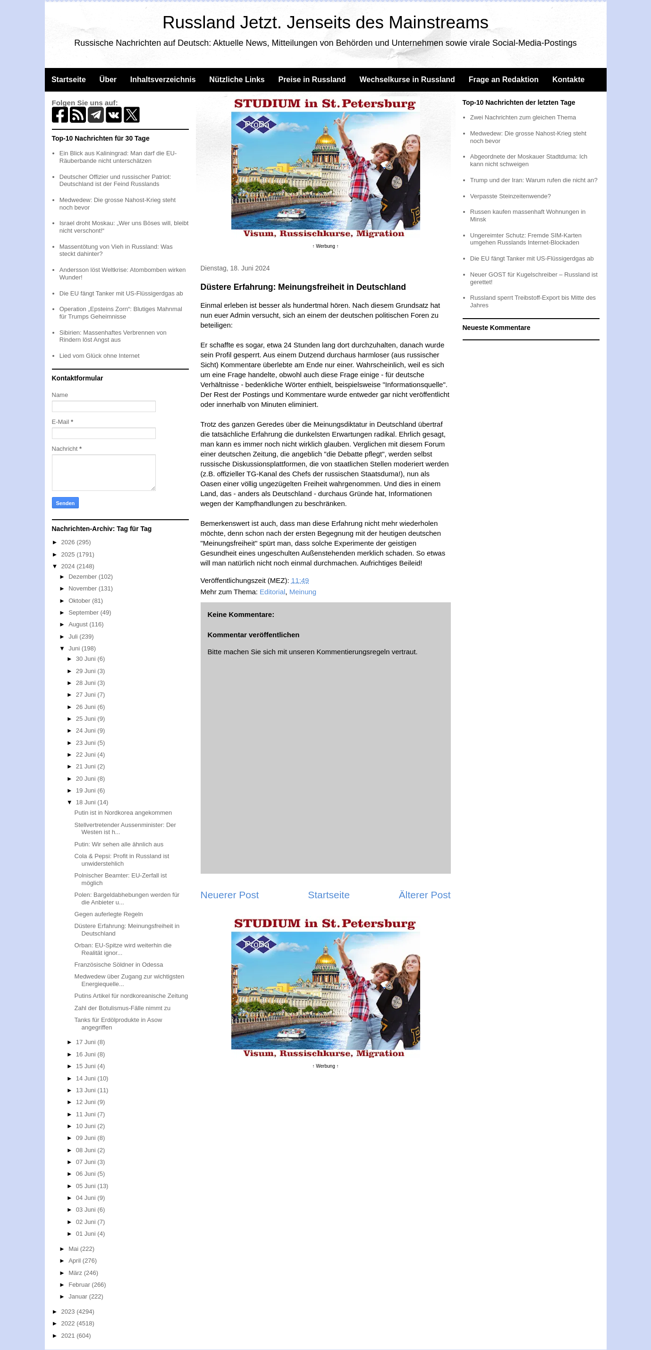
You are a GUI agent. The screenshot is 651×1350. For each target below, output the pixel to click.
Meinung (303, 592)
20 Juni (87, 778)
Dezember (83, 576)
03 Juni (87, 1209)
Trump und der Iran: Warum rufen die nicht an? (534, 180)
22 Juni (87, 754)
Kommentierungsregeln (352, 652)
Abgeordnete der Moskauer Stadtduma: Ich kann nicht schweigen (529, 160)
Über (108, 80)
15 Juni (87, 1066)
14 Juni (87, 1078)
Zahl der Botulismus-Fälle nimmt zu (123, 1008)
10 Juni (87, 1126)
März (76, 1272)
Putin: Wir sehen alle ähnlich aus (119, 844)
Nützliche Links (236, 80)
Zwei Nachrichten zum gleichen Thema (523, 117)
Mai (74, 1248)
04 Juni (87, 1197)
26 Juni (87, 706)
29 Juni (87, 671)
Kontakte (568, 80)
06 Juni (87, 1173)
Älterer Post (425, 894)
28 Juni (87, 682)
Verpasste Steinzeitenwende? (510, 196)
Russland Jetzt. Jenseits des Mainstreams (325, 22)
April (75, 1260)
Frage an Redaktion (504, 80)
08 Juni (87, 1150)
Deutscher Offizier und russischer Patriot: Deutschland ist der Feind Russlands (115, 180)
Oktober (80, 600)
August (78, 624)
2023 (69, 1311)
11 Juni (87, 1114)
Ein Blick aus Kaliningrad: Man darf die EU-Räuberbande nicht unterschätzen (118, 157)
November (83, 588)
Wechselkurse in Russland (407, 80)
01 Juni (87, 1233)
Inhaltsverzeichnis (163, 80)
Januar (78, 1296)
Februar (80, 1284)
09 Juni (87, 1137)
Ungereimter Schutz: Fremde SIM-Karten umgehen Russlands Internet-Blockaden (526, 239)
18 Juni (87, 802)
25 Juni (87, 718)
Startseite (68, 80)
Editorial (272, 592)
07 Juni (87, 1161)
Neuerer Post (230, 894)
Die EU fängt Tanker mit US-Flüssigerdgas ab (121, 293)
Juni (74, 648)
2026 (69, 542)
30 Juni (87, 658)
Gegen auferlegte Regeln (109, 914)
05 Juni (87, 1186)
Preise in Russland (312, 80)
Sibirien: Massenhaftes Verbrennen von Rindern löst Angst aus (113, 336)
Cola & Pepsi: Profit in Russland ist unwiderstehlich (122, 859)
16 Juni (87, 1054)
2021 (69, 1335)
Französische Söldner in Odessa (119, 964)
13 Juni (87, 1090)
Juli (73, 636)
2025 (69, 554)
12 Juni (87, 1101)
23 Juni (87, 742)
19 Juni (87, 790)
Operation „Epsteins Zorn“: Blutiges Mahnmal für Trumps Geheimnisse (120, 312)
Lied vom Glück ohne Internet (99, 355)
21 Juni (87, 766)
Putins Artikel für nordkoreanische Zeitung (131, 995)
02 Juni (87, 1221)
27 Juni (87, 694)
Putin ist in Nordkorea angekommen (123, 812)
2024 (69, 566)
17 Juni (87, 1042)
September (84, 612)
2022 (69, 1323)
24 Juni (87, 730)
